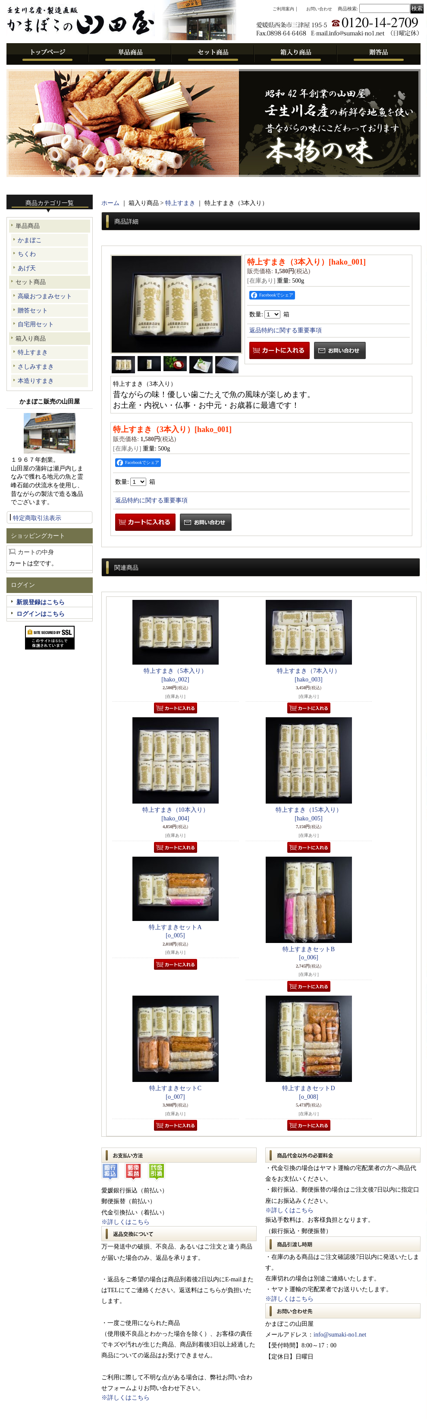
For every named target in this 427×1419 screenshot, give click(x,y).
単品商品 (28, 226)
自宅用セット (36, 324)
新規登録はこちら (40, 602)
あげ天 (27, 268)
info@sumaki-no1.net (340, 1334)
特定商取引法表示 (37, 518)
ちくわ (27, 254)
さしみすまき (36, 366)
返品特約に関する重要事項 (285, 330)
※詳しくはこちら (125, 1222)
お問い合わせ (319, 8)
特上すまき (33, 352)
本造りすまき (36, 381)
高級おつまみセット (45, 296)
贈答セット (33, 310)
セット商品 (31, 282)
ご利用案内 (283, 8)
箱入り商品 (31, 338)
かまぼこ (30, 240)
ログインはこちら (40, 614)
